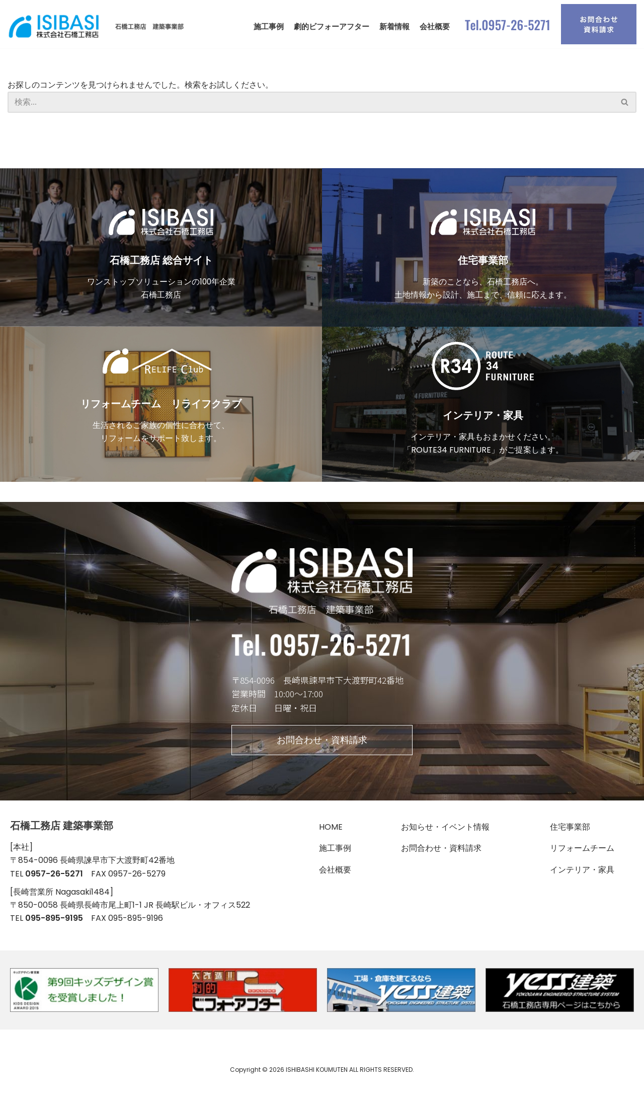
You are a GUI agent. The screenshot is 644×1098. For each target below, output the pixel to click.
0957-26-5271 (54, 885)
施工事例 (269, 26)
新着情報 (394, 26)
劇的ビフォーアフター (331, 26)
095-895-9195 (54, 931)
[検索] (311, 104)
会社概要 (435, 26)
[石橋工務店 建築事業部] (98, 26)
